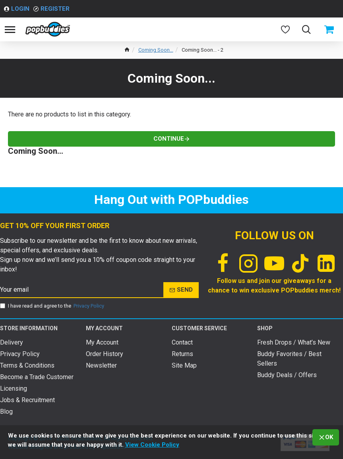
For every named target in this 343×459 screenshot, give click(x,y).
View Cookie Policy (152, 444)
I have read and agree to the (52, 306)
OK (329, 437)
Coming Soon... (155, 50)
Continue (168, 138)
